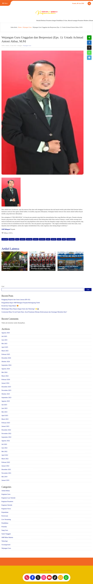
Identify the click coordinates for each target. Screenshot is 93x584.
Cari (3, 286)
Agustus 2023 (6, 401)
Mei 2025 (4, 343)
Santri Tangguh (6, 534)
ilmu (17, 239)
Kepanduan (5, 512)
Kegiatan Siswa (6, 508)
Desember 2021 (6, 469)
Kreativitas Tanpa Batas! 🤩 (10, 306)
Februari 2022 (6, 462)
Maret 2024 (5, 376)
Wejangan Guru (27, 27)
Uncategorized (6, 544)
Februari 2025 (6, 354)
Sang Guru (5, 530)
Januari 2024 (5, 383)
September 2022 (6, 437)
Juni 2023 (4, 408)
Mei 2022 (4, 451)
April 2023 (5, 415)
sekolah (54, 239)
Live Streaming (6, 519)
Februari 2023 (6, 422)
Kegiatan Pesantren (7, 501)
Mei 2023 (4, 412)
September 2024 (6, 365)
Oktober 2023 (6, 394)
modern (36, 239)
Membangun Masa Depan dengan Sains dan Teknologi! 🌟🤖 (20, 309)
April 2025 (5, 347)
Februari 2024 (6, 379)
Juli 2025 (4, 336)
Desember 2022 (6, 430)
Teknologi (5, 541)
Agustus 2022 (6, 440)
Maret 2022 (5, 458)
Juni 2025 (4, 340)
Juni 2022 (4, 448)
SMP (63, 239)
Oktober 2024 (6, 361)
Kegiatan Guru (6, 494)
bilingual (11, 239)
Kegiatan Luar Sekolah (8, 498)
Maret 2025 (5, 351)
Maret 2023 (5, 419)
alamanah (4, 239)
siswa (59, 239)
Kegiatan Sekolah (7, 505)
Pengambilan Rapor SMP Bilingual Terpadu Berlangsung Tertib (21, 302)
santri (48, 239)
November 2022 (6, 433)
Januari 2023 (5, 426)
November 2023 (6, 390)
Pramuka (4, 526)
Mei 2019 (4, 476)
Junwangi (29, 239)
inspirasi (22, 239)
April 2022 (5, 455)
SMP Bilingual (6, 229)
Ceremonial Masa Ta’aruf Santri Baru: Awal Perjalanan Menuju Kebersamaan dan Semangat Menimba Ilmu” (34, 312)
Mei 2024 (4, 372)
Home (20, 27)
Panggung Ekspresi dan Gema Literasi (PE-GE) (16, 299)
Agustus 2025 (6, 333)
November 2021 (6, 473)
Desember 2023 (6, 387)
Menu (5, 3)
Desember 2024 (6, 358)
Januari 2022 (5, 466)
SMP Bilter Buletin (7, 537)
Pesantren (42, 239)
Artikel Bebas (6, 490)
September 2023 (6, 397)
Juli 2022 (4, 444)
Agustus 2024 (6, 369)
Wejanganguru (71, 239)
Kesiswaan (5, 516)
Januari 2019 (5, 480)
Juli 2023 (4, 404)
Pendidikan (5, 523)
